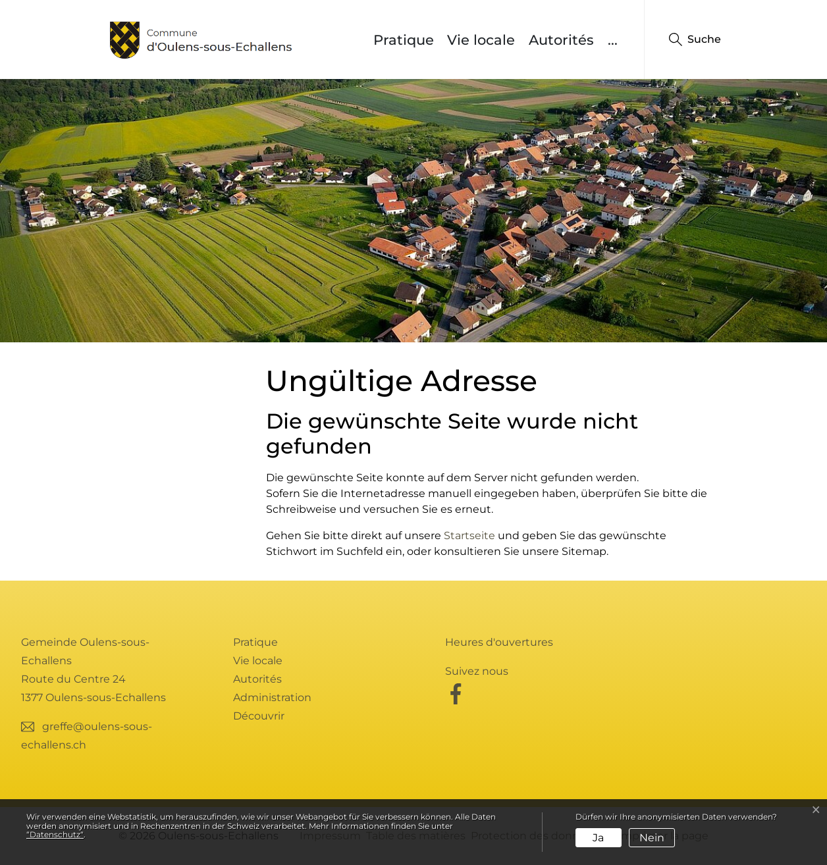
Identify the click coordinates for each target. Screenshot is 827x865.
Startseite (469, 535)
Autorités (561, 40)
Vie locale (481, 40)
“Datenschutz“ (55, 834)
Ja (598, 837)
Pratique (403, 40)
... (613, 40)
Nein (651, 837)
